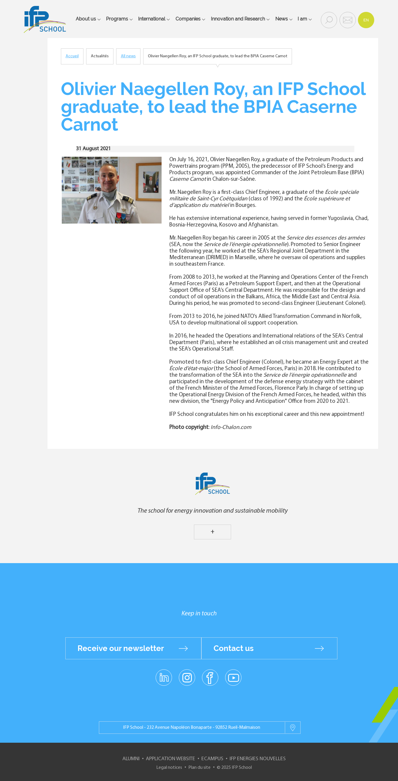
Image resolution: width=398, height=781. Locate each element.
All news (128, 56)
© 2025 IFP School (234, 767)
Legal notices (169, 767)
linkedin (164, 674)
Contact (347, 19)
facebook (210, 677)
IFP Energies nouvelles (258, 759)
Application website (170, 759)
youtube (233, 677)
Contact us (234, 648)
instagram (187, 677)
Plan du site (199, 767)
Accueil (72, 56)
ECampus (212, 759)
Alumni (131, 759)
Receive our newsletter (121, 648)
